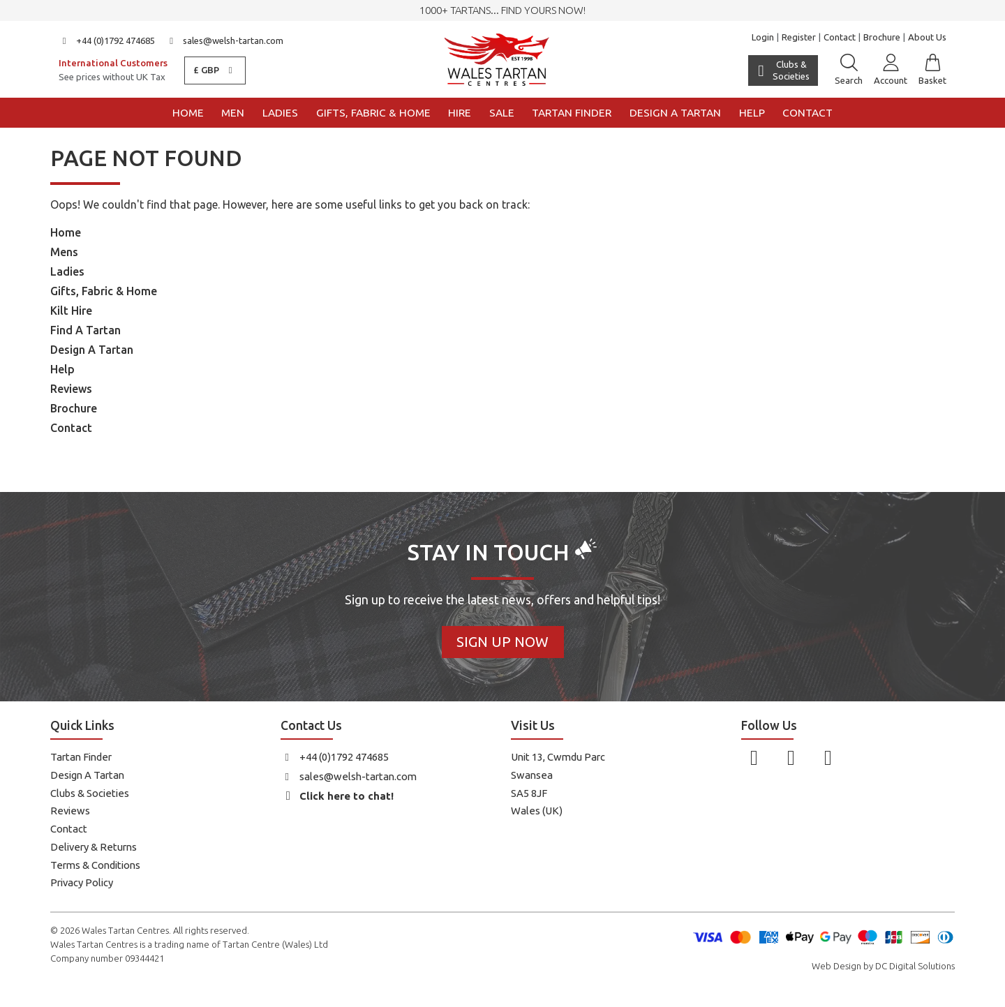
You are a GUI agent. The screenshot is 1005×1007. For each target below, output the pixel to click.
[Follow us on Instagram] (791, 757)
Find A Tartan (85, 330)
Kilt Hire (71, 310)
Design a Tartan (675, 113)
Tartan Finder (571, 113)
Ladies (280, 113)
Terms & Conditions (95, 865)
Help (752, 113)
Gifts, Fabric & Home (373, 113)
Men (232, 113)
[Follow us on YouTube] (828, 757)
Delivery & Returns (93, 847)
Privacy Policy (81, 882)
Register (799, 37)
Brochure (881, 37)
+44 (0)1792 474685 (107, 40)
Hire (459, 113)
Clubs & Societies (89, 793)
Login (763, 37)
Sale (501, 113)
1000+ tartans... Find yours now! (502, 10)
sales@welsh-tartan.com (225, 40)
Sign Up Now (502, 642)
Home (188, 113)
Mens (64, 252)
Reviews (71, 388)
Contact (840, 37)
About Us (927, 37)
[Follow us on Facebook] (754, 757)
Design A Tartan (91, 349)
